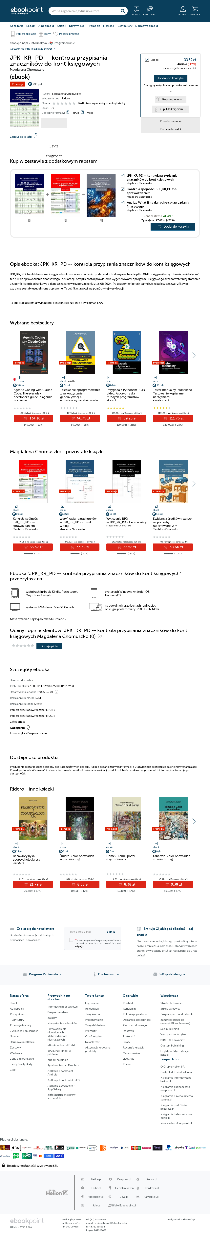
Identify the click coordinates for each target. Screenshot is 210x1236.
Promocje (94, 25)
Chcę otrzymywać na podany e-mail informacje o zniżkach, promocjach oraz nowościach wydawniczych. (101, 943)
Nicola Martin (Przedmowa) (97, 400)
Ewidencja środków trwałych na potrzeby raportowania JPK (173, 522)
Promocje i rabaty (20, 1025)
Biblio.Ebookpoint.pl (124, 1205)
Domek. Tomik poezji (121, 856)
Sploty (96, 1205)
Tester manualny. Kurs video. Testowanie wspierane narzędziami (173, 393)
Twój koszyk (92, 1014)
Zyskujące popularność (24, 1030)
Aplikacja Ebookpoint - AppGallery (61, 1087)
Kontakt (128, 1003)
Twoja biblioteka (95, 1025)
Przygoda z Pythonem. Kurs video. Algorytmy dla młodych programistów (126, 393)
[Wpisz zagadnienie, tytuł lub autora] (83, 11)
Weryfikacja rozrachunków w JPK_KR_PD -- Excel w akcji (78, 522)
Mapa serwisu (131, 1053)
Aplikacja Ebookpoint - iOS (64, 1080)
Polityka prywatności (135, 1014)
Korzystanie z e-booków (62, 1023)
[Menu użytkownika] (182, 11)
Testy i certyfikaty (21, 1064)
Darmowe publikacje (22, 1042)
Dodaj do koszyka (170, 78)
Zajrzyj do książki (21, 136)
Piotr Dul (111, 400)
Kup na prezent (172, 99)
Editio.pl (96, 1188)
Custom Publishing (172, 1045)
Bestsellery (124, 25)
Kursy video (77, 25)
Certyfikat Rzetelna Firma (176, 1072)
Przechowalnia (94, 1019)
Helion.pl (96, 1179)
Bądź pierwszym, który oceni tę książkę (101, 103)
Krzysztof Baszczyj (70, 859)
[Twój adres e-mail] (84, 931)
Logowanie (92, 1003)
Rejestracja (92, 1008)
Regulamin (129, 1008)
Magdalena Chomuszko (66, 93)
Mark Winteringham (71, 400)
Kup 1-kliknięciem (171, 110)
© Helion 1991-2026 (21, 1226)
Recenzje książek (133, 1047)
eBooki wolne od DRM (61, 1045)
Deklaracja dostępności (137, 1019)
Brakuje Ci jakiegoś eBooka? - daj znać (165, 932)
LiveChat (128, 1058)
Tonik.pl (191, 1219)
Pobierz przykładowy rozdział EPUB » (32, 709)
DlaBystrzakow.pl (124, 1188)
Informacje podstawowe (63, 1006)
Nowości (109, 25)
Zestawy (15, 1047)
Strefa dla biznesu (171, 1003)
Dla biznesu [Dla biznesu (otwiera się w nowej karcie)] (107, 974)
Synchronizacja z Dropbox (63, 1065)
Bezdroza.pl (152, 1188)
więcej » (79, 946)
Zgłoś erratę (17, 721)
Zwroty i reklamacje (135, 1025)
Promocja (17, 84)
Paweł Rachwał (161, 400)
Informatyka (17, 733)
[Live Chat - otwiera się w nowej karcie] (149, 11)
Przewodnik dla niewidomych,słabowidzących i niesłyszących (58, 1034)
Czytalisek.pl (151, 1196)
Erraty (126, 1042)
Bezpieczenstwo (58, 1012)
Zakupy (52, 1017)
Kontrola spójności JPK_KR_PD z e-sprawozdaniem (25, 522)
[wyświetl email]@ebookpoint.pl (110, 1223)
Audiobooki (46, 25)
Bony (47, 33)
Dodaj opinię (49, 646)
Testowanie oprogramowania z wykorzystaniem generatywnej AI (80, 393)
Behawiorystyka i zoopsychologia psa (26, 857)
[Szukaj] (123, 11)
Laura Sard (18, 862)
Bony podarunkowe (22, 1058)
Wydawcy (16, 1053)
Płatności (129, 1036)
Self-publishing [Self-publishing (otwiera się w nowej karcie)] (170, 974)
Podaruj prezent (69, 33)
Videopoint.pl (96, 1196)
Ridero (66, 98)
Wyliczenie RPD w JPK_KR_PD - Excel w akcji (126, 520)
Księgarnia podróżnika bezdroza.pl (173, 1106)
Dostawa (128, 1030)
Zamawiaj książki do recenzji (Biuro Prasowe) (175, 1021)
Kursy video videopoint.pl (176, 1123)
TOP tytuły (17, 1019)
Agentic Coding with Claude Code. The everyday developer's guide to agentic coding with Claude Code (33, 395)
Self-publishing (169, 1028)
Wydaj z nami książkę (173, 1034)
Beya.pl (124, 1196)
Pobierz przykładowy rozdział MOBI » (32, 715)
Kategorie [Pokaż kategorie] (16, 25)
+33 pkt (37, 84)
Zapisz (111, 931)
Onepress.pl (124, 1179)
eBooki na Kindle (58, 1059)
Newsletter (92, 1042)
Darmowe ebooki (146, 25)
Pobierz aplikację (26, 33)
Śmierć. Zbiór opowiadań (77, 856)
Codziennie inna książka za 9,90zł (31, 48)
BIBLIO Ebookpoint (172, 1040)
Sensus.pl (151, 1179)
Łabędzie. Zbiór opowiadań (171, 856)
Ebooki (30, 25)
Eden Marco (20, 400)
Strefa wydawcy (170, 1008)
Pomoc (59, 619)
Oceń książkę (93, 1036)
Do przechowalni (170, 130)
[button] (194, 355)
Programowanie (37, 733)
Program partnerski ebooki (176, 1014)
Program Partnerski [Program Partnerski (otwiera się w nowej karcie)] (43, 974)
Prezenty (90, 1030)
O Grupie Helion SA (172, 1066)
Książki (61, 25)
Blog (12, 1069)
